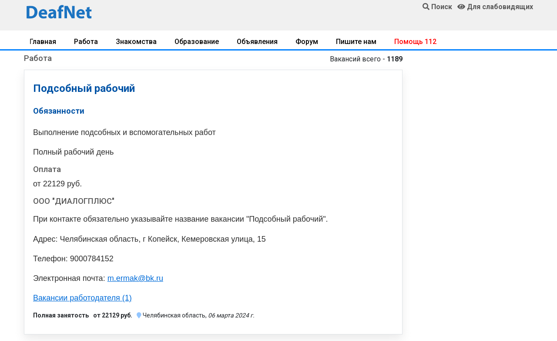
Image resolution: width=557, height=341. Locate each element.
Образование (196, 41)
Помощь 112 (415, 41)
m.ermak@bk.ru (135, 278)
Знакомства (136, 41)
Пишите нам (356, 41)
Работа (86, 41)
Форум (306, 41)
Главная (43, 41)
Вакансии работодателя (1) (82, 298)
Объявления (257, 41)
